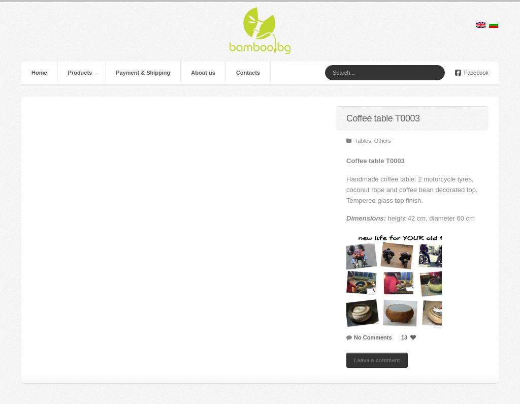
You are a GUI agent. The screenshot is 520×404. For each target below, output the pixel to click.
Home (39, 73)
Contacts (248, 73)
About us (203, 73)
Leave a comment (377, 360)
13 (409, 337)
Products (80, 73)
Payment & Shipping (143, 73)
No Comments (373, 337)
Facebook (472, 72)
